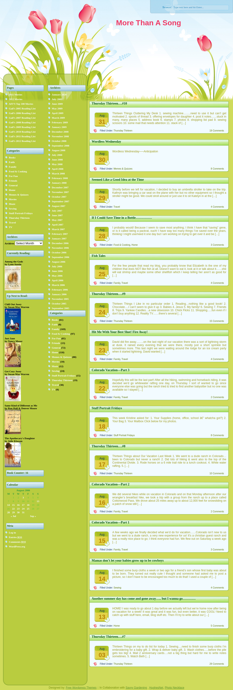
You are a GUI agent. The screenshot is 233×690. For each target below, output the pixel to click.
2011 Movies (15, 94)
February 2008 (60, 178)
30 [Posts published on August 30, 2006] (18, 512)
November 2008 (60, 136)
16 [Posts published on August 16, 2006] (18, 505)
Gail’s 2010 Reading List (22, 131)
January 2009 (59, 127)
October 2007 (59, 196)
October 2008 (59, 141)
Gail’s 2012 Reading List (22, 141)
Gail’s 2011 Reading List (22, 136)
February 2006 (60, 289)
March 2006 (58, 285)
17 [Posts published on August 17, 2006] (23, 505)
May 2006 (57, 275)
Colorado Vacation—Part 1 (110, 522)
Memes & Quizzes (19, 194)
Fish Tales (99, 256)
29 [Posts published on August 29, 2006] (13, 512)
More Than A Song (148, 23)
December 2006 (60, 243)
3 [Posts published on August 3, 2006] (23, 497)
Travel (12, 222)
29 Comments (217, 664)
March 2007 (58, 229)
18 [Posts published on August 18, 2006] (28, 505)
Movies (13, 199)
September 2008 (60, 145)
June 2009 (57, 103)
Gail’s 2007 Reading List (22, 117)
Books (12, 157)
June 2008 (57, 159)
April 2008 (57, 168)
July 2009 (57, 99)
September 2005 (60, 308)
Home (12, 190)
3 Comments (217, 245)
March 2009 (58, 117)
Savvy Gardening (136, 687)
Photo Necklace (174, 687)
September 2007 (60, 201)
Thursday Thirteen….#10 (109, 103)
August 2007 (58, 206)
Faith (12, 162)
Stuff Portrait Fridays (21, 213)
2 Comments (217, 397)
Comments (17, 541)
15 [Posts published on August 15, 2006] (13, 505)
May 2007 (57, 220)
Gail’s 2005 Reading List (22, 108)
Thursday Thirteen (19, 217)
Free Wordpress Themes (81, 687)
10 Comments (217, 473)
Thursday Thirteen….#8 (108, 446)
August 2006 (58, 261)
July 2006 (57, 266)
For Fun (13, 176)
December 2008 (60, 131)
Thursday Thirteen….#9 (108, 294)
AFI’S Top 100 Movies (21, 103)
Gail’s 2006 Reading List (22, 113)
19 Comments (217, 130)
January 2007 (59, 238)
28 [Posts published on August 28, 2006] (8, 512)
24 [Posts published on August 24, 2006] (23, 508)
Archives (9, 243)
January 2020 (59, 94)
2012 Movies (15, 99)
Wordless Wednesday (106, 141)
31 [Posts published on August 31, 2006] (23, 512)
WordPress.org (17, 546)
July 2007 (57, 210)
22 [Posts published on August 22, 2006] (13, 508)
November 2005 (60, 299)
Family (12, 166)
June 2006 (57, 271)
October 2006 (59, 252)
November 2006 (60, 247)
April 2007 (57, 224)
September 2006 (60, 257)
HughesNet (156, 687)
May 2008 (57, 164)
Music (12, 204)
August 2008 (58, 150)
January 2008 (59, 182)
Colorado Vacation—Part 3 (110, 370)
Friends (13, 180)
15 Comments (217, 321)
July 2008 (57, 155)
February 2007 (60, 233)
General (13, 185)
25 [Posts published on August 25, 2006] (28, 508)
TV (10, 227)
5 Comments (217, 626)
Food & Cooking (18, 171)
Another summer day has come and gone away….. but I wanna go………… (144, 598)
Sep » (33, 516)
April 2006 (57, 280)
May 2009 (57, 108)
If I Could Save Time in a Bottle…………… (122, 217)
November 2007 (60, 192)
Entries (15, 537)
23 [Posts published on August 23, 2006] (18, 508)
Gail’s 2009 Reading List (22, 127)
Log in (12, 532)
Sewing (13, 208)
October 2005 (59, 303)
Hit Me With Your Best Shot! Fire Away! (120, 332)
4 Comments (217, 207)
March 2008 (58, 173)
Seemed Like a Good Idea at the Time (118, 179)
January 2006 (59, 294)
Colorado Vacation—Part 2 (110, 484)
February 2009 (60, 122)
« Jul (13, 516)
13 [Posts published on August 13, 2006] (38, 501)
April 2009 (57, 113)
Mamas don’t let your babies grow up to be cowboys (128, 560)
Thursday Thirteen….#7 (108, 636)
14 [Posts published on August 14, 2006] (8, 505)
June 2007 (57, 215)
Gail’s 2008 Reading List (22, 122)
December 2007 (60, 187)
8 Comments (217, 168)
